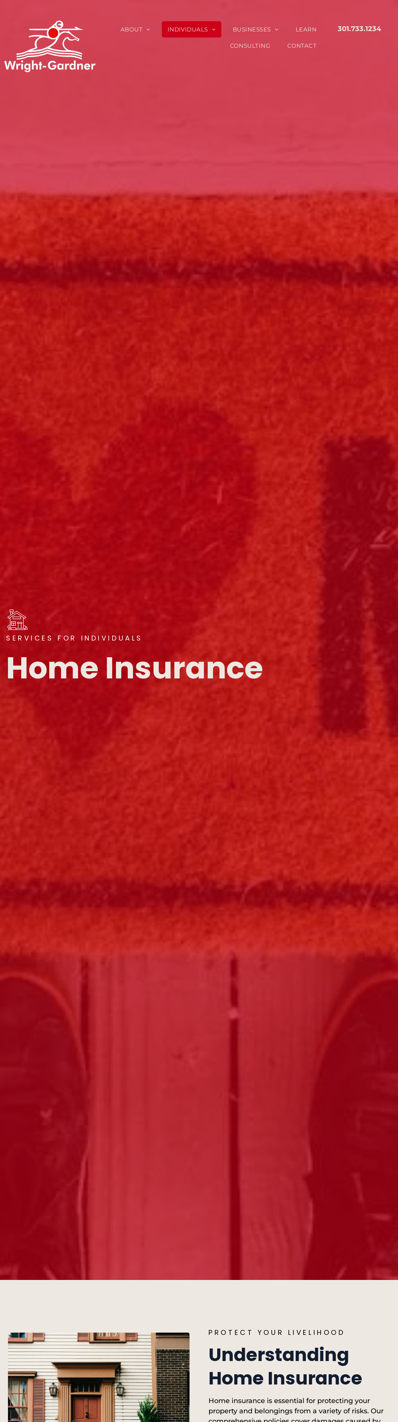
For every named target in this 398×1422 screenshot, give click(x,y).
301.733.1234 (359, 29)
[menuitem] (138, 29)
